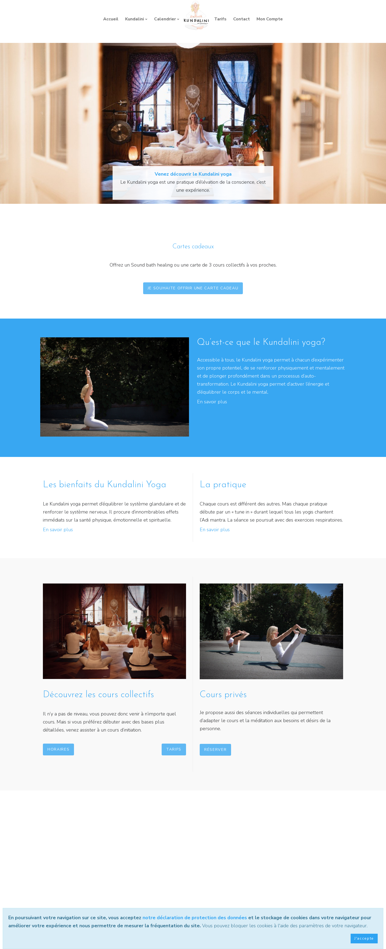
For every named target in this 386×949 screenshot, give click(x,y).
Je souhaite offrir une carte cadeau (193, 288)
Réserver (215, 749)
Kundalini (134, 19)
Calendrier (165, 19)
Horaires (58, 749)
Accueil (110, 19)
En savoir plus (212, 401)
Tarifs (220, 19)
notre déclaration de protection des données (195, 917)
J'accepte (364, 938)
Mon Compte (270, 19)
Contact (241, 19)
